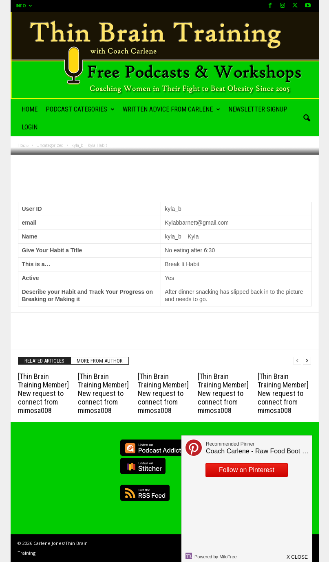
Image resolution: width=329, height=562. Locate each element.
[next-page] (307, 360)
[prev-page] (297, 360)
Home (30, 109)
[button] (307, 118)
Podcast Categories (80, 109)
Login (30, 127)
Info (23, 6)
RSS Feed (145, 493)
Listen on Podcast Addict (153, 448)
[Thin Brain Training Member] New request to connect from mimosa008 (43, 393)
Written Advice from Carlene (171, 109)
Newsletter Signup (257, 109)
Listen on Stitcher (143, 466)
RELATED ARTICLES (44, 361)
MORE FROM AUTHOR (100, 361)
